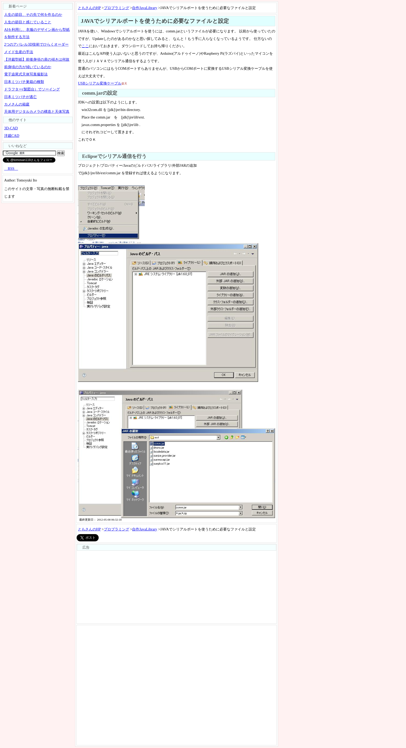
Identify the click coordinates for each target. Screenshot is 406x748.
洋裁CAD (11, 136)
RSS (11, 168)
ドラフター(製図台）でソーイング (32, 89)
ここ (85, 46)
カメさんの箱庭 (17, 104)
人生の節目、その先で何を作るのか (33, 14)
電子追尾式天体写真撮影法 (26, 74)
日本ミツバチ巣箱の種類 (24, 82)
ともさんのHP (89, 8)
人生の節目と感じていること (27, 22)
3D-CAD (11, 128)
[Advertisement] (177, 587)
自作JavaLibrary (144, 8)
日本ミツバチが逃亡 (20, 97)
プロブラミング (116, 8)
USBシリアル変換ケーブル (99, 83)
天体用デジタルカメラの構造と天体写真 (36, 111)
